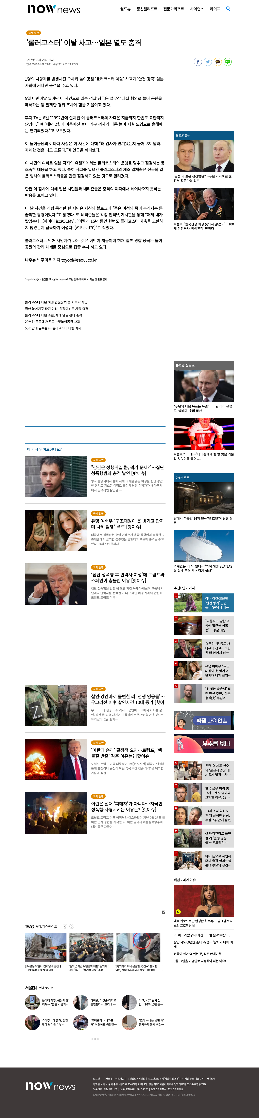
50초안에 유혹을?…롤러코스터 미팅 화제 (53, 328)
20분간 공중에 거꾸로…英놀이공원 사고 (52, 321)
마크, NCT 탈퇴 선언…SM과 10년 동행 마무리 (151, 1004)
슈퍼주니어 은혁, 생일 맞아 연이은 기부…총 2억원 (55, 1024)
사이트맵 (211, 1078)
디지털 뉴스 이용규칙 (193, 1078)
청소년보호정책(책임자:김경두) (163, 1078)
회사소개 (107, 1078)
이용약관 (119, 1078)
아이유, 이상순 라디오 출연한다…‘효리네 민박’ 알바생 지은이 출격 (103, 1004)
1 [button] (92, 1039)
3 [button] (98, 1039)
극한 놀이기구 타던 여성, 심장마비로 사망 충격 (56, 308)
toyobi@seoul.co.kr (79, 260)
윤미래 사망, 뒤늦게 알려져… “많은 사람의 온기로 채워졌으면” (55, 1004)
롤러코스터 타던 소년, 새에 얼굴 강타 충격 (53, 315)
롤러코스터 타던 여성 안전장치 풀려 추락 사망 (56, 302)
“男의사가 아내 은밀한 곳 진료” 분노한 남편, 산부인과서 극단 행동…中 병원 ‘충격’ (138, 970)
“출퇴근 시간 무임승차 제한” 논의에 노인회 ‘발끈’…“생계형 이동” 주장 (91, 968)
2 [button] (95, 1039)
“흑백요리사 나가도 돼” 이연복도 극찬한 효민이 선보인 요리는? (103, 1024)
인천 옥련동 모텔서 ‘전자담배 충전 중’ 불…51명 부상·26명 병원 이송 (44, 968)
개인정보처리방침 (136, 1078)
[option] (45, 954)
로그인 (96, 1078)
